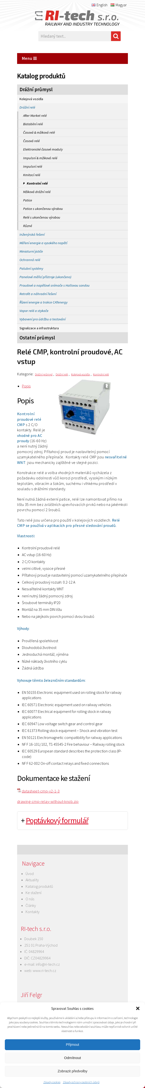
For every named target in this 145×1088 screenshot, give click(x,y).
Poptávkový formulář (57, 820)
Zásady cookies (51, 1082)
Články (31, 905)
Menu (29, 58)
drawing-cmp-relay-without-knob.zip (48, 801)
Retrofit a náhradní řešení (38, 294)
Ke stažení (33, 892)
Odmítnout (72, 1058)
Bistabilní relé (33, 124)
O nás (30, 898)
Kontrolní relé (37, 183)
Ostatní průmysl (37, 338)
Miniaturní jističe (31, 251)
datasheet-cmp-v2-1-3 (41, 791)
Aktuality (32, 879)
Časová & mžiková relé (39, 132)
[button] (137, 1008)
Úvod (30, 873)
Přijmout (72, 1044)
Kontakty (33, 911)
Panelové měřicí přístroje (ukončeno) (45, 277)
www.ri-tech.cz (44, 970)
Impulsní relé (32, 166)
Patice (27, 200)
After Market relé (35, 115)
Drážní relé (27, 107)
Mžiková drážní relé (37, 192)
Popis (26, 386)
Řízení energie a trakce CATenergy (43, 302)
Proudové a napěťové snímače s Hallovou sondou (55, 285)
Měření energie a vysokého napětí (43, 243)
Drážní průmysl (36, 89)
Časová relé (31, 141)
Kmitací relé (31, 175)
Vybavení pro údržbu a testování (43, 319)
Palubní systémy (31, 268)
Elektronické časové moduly (43, 149)
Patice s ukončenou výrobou (43, 209)
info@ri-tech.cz (48, 964)
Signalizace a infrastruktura (39, 328)
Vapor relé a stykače (34, 311)
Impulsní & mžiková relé (40, 158)
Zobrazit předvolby (72, 1071)
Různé (27, 226)
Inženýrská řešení (32, 234)
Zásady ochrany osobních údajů (81, 1082)
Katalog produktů (39, 886)
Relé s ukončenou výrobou (41, 217)
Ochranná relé (30, 260)
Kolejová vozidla (31, 99)
